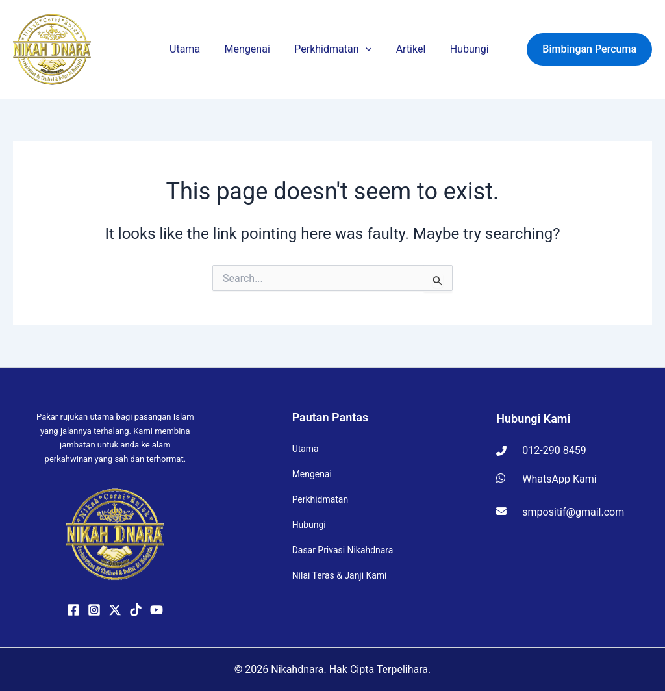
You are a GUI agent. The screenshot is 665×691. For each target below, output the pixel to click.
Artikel (409, 49)
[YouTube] (156, 609)
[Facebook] (73, 609)
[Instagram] (94, 609)
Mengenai (255, 49)
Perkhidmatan (336, 49)
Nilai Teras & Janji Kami (339, 576)
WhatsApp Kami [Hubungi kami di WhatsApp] (546, 479)
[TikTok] (135, 609)
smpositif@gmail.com (560, 512)
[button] (368, 49)
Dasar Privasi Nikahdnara (343, 551)
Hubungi (463, 49)
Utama (197, 49)
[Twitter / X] (114, 609)
